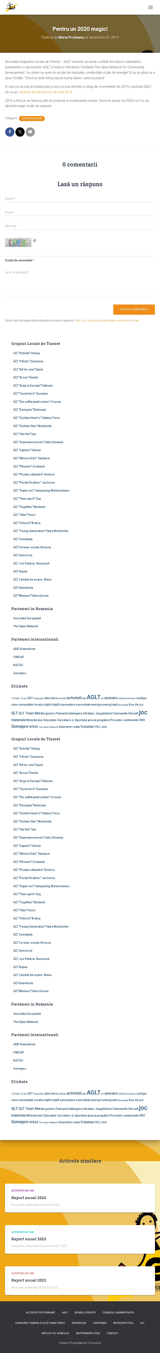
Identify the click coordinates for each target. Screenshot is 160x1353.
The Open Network (25, 626)
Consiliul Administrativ (118, 1312)
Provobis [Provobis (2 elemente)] (116, 720)
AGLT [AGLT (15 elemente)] (94, 697)
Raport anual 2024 (28, 1197)
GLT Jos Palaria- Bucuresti (31, 563)
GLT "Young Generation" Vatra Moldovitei (40, 531)
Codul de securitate (18, 260)
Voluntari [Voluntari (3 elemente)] (87, 727)
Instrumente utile (88, 1333)
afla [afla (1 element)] (84, 698)
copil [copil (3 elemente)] (55, 704)
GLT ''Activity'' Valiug (26, 353)
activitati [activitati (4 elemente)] (74, 698)
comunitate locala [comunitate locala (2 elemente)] (30, 704)
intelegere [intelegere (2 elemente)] (75, 713)
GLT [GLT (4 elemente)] (14, 713)
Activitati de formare (40, 1312)
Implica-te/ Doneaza (55, 1333)
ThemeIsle (94, 1343)
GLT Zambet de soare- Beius (32, 579)
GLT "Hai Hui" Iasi (24, 434)
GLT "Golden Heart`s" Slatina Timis (36, 418)
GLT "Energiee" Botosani (29, 409)
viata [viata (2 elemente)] (76, 726)
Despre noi (79, 1323)
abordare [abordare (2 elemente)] (51, 698)
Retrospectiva (123, 1323)
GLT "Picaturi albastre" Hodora (34, 474)
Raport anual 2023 (28, 1238)
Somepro (19, 673)
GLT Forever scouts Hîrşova (32, 547)
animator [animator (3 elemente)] (111, 698)
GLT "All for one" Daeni (28, 369)
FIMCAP (18, 657)
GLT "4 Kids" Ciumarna (28, 361)
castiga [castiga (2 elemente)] (141, 698)
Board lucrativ (85, 1312)
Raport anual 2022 (28, 1280)
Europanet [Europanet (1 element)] (123, 705)
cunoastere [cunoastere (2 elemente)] (67, 704)
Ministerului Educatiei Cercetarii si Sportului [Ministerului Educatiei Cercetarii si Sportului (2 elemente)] (56, 720)
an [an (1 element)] (102, 698)
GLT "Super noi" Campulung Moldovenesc (41, 490)
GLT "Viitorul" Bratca (26, 523)
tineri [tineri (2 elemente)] (69, 726)
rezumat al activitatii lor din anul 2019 (45, 92)
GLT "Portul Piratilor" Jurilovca (34, 482)
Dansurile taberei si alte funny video (40, 1323)
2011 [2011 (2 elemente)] (30, 698)
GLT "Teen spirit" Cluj (27, 498)
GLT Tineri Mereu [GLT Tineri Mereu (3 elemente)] (32, 713)
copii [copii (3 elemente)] (47, 704)
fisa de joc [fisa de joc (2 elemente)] (136, 704)
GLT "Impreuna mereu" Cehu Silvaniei (38, 442)
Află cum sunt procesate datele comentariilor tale (107, 320)
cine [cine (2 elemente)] (14, 704)
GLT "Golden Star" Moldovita (32, 426)
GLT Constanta (22, 539)
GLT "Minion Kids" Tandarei (31, 458)
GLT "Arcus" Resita (25, 377)
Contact (112, 1333)
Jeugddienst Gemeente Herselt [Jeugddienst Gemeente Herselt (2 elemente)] (116, 713)
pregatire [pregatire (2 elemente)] (103, 720)
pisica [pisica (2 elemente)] (92, 720)
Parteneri (99, 1323)
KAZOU (18, 665)
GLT (142, 1323)
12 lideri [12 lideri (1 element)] (15, 698)
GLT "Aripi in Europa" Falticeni (33, 385)
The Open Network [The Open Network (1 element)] (48, 727)
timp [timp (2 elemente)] (62, 726)
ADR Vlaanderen (24, 649)
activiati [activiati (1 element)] (62, 698)
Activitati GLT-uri (32, 118)
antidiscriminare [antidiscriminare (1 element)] (127, 698)
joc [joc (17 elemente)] (143, 712)
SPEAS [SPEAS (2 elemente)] (33, 726)
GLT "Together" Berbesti (29, 507)
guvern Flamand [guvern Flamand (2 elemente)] (56, 713)
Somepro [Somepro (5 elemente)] (19, 726)
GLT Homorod (22, 555)
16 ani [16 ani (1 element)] (23, 698)
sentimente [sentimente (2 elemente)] (131, 720)
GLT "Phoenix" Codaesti (29, 466)
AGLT (65, 1312)
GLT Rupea (20, 571)
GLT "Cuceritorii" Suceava (30, 393)
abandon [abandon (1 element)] (39, 698)
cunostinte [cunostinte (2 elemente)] (83, 704)
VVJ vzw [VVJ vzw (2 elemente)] (101, 726)
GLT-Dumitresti (23, 587)
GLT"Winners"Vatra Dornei (31, 595)
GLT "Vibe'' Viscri (24, 514)
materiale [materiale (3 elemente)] (18, 720)
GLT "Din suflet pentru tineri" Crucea (37, 401)
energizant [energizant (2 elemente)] (109, 704)
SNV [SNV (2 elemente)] (142, 720)
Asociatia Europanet (27, 618)
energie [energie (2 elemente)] (96, 704)
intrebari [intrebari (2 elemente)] (89, 713)
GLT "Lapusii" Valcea (27, 450)
